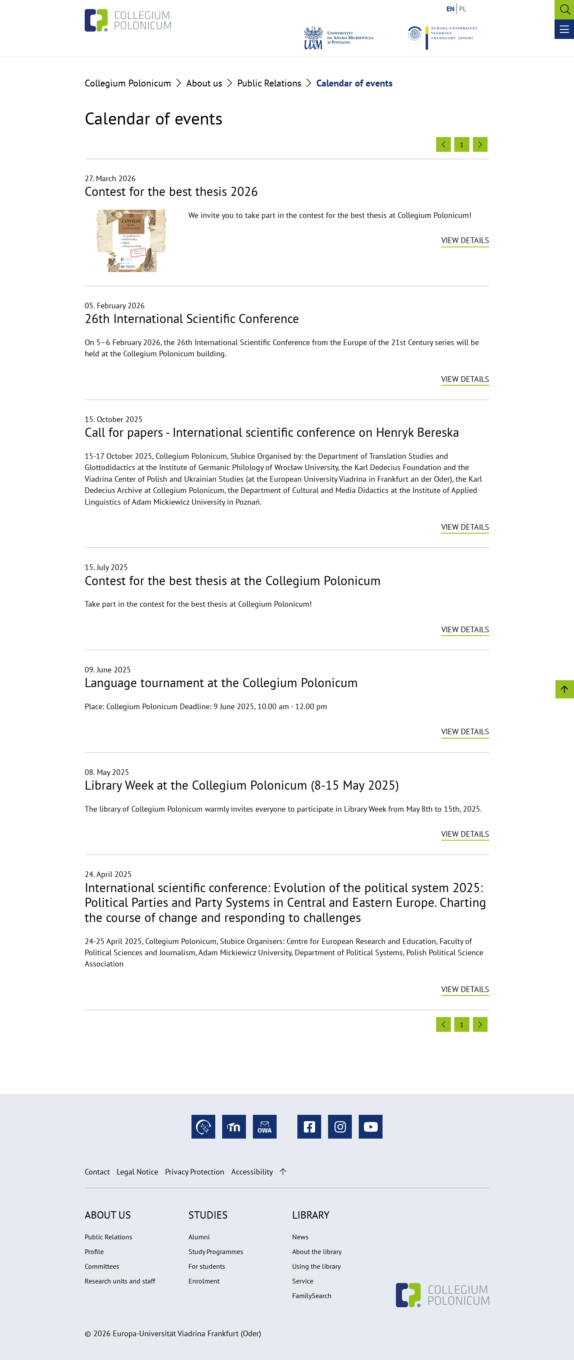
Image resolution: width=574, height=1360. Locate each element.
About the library (316, 1251)
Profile (94, 1251)
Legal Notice (137, 1172)
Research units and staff (120, 1281)
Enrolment (204, 1281)
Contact (97, 1172)
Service (302, 1281)
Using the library (316, 1266)
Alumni (199, 1236)
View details (465, 240)
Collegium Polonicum (128, 83)
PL (462, 8)
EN (450, 8)
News (300, 1236)
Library (310, 1215)
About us (204, 83)
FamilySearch (312, 1295)
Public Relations (269, 83)
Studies (208, 1215)
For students (206, 1266)
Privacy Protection (194, 1172)
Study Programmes (215, 1251)
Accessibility (252, 1172)
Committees (102, 1266)
